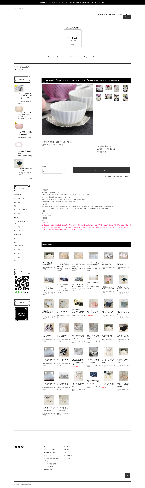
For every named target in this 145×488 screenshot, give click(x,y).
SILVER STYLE (24, 68)
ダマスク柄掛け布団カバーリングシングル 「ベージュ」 (123, 361)
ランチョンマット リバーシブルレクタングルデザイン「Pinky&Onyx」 (25, 133)
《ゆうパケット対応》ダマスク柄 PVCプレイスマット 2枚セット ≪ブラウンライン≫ (25, 96)
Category (61, 57)
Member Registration (118, 14)
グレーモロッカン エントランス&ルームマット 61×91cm (93, 336)
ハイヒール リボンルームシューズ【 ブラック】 (123, 335)
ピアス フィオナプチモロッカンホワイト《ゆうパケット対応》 (63, 409)
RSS (45, 469)
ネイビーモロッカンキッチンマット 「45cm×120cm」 (63, 286)
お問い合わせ (68, 458)
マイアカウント (68, 447)
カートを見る (68, 455)
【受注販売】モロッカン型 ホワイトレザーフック (48, 312)
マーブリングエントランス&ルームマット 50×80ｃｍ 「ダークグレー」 (48, 288)
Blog (85, 57)
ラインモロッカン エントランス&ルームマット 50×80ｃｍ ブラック (78, 311)
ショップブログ (48, 466)
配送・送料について (50, 452)
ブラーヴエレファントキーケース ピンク (93, 311)
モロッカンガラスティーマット (63, 311)
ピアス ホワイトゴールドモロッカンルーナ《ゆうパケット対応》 (48, 409)
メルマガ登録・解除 (50, 464)
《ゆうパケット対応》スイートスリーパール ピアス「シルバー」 (93, 361)
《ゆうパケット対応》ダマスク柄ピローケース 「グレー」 (93, 264)
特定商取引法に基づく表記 (122, 176)
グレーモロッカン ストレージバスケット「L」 (63, 384)
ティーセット (28, 66)
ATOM (50, 469)
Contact (95, 57)
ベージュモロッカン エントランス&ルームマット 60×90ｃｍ (78, 264)
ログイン (66, 452)
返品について (109, 176)
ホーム (16, 66)
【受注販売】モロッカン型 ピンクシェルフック (108, 287)
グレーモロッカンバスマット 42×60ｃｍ (108, 263)
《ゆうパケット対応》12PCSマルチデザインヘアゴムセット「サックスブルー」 (78, 362)
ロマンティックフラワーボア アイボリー (63, 335)
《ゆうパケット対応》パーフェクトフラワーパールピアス (78, 385)
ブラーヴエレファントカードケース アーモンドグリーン (123, 312)
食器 (21, 66)
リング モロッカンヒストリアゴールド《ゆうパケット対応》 (123, 385)
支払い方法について (50, 449)
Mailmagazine (74, 57)
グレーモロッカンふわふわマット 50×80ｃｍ (78, 285)
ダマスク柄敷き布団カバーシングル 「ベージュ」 (108, 335)
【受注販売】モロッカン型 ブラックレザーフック (25, 169)
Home (49, 57)
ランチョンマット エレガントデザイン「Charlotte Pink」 (25, 151)
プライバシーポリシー (50, 461)
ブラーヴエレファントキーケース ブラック (108, 311)
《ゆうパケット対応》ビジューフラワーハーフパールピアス (108, 361)
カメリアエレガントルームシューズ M (63, 360)
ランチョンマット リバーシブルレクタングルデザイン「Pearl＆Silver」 (25, 114)
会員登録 (66, 449)
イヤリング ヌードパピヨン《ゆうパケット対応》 (108, 384)
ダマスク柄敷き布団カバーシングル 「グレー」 (48, 360)
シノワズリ (23, 69)
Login (129, 14)
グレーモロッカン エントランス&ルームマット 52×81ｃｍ (78, 336)
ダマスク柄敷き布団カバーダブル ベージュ (48, 263)
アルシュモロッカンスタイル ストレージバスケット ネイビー (93, 382)
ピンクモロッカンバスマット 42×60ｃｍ (123, 263)
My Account (103, 14)
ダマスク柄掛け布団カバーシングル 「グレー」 (48, 384)
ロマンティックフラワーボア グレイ (48, 335)
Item (127, 17)
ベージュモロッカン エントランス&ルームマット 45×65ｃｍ (63, 264)
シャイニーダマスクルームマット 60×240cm (93, 283)
